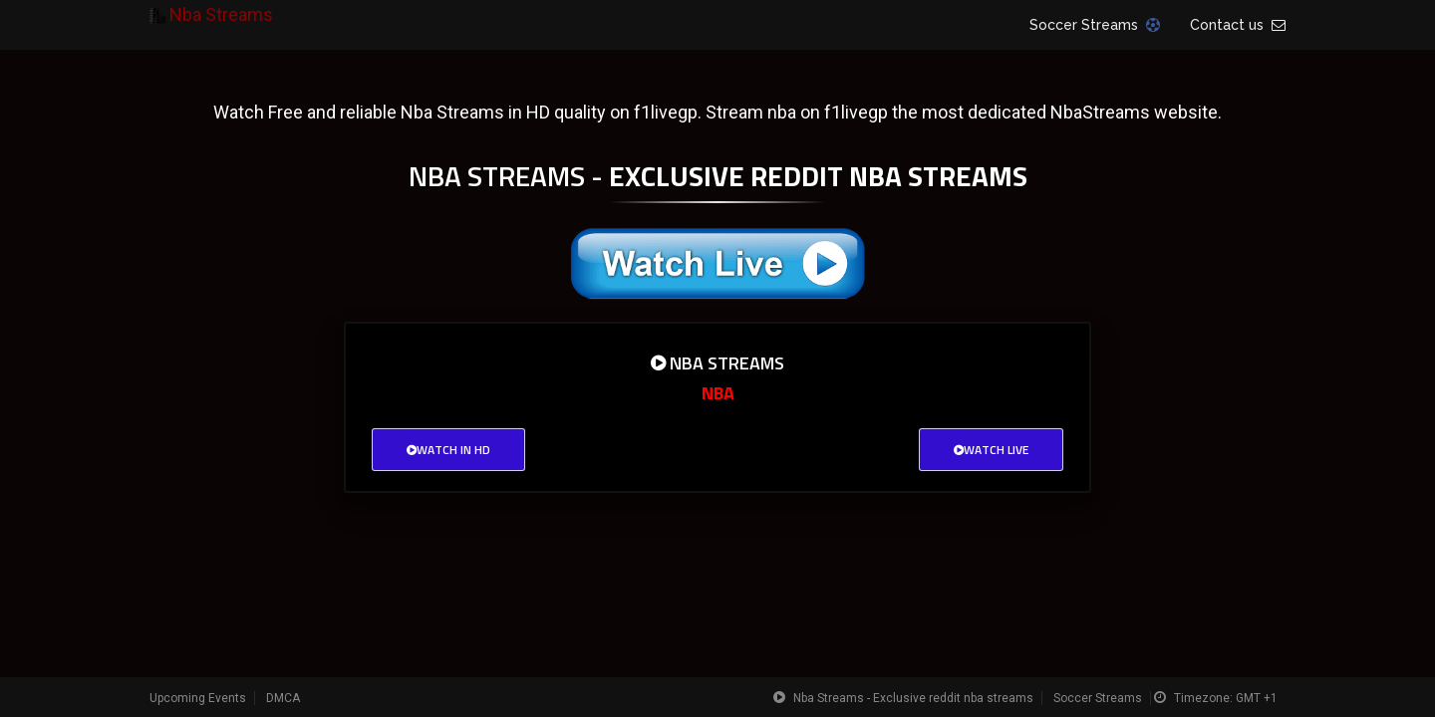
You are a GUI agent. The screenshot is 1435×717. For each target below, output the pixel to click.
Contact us (1238, 25)
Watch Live (991, 449)
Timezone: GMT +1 (1226, 698)
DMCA (283, 698)
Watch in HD (448, 449)
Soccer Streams (1094, 25)
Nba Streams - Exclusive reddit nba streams (913, 698)
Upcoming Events (197, 698)
